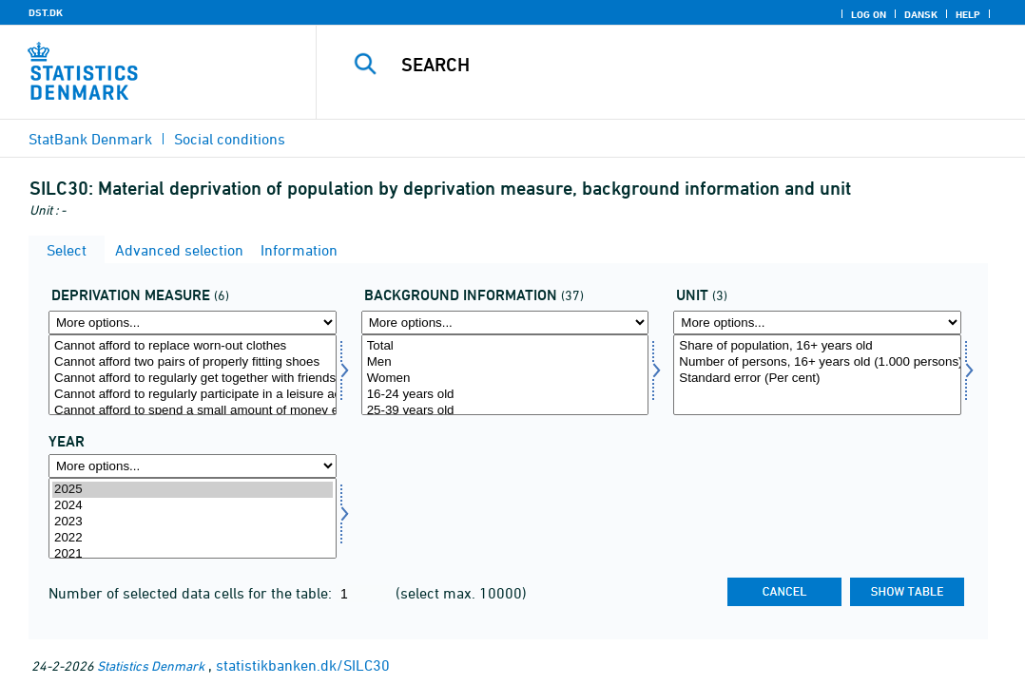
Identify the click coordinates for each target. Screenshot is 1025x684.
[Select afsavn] (192, 374)
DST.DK (46, 12)
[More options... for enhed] (817, 322)
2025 (192, 490)
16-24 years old (505, 395)
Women (505, 378)
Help (968, 14)
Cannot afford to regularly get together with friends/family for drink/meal (192, 378)
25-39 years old (505, 411)
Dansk (921, 14)
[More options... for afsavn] (192, 322)
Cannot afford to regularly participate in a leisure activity (192, 395)
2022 (192, 538)
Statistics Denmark (150, 665)
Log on (868, 14)
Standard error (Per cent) (817, 378)
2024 (192, 506)
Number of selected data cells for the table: (192, 592)
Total (505, 346)
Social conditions (229, 138)
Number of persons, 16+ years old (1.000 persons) (817, 362)
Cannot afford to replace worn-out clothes (192, 346)
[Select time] (192, 518)
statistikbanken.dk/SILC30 (303, 665)
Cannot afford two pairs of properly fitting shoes (192, 362)
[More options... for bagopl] (505, 322)
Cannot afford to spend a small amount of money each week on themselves (192, 411)
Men (505, 362)
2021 (192, 554)
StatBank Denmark (90, 138)
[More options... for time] (192, 466)
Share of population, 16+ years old (817, 346)
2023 (192, 522)
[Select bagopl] (505, 374)
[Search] (674, 65)
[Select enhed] (817, 374)
